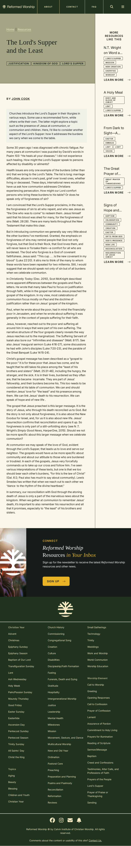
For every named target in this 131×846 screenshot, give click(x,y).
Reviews (52, 802)
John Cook (21, 98)
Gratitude (53, 685)
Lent (108, 106)
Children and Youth (19, 795)
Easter (109, 139)
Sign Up (56, 581)
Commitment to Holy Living (102, 730)
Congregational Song (59, 640)
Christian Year (16, 801)
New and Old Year (58, 750)
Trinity (90, 640)
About (48, 6)
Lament (91, 717)
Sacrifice (111, 71)
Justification (18, 63)
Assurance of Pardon (99, 723)
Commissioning (56, 633)
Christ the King (16, 757)
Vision (109, 151)
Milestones (54, 724)
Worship (110, 75)
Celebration (112, 220)
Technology (93, 633)
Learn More (114, 79)
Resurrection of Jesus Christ (113, 255)
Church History (56, 627)
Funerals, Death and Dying (62, 679)
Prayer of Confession (99, 710)
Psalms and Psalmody (60, 783)
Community (112, 224)
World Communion (97, 659)
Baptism (110, 216)
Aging (11, 775)
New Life (110, 245)
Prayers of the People (99, 779)
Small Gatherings (96, 627)
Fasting (52, 672)
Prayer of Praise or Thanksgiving (97, 794)
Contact (72, 6)
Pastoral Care (55, 763)
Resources (24, 29)
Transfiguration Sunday (21, 666)
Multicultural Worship (59, 744)
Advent (12, 633)
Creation (110, 228)
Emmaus (110, 143)
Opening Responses (98, 697)
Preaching (53, 770)
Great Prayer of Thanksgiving (113, 181)
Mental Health (55, 718)
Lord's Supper (73, 63)
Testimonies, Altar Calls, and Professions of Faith (103, 771)
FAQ (94, 6)
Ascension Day (16, 724)
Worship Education (97, 666)
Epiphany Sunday (18, 646)
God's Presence (114, 240)
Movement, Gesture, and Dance (65, 737)
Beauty (12, 782)
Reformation (54, 796)
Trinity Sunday (16, 744)
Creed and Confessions (100, 762)
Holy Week (14, 685)
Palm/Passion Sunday (20, 692)
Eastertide (13, 718)
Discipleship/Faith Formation (63, 666)
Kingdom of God (45, 63)
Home (10, 29)
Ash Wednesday (17, 679)
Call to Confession (97, 704)
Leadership (54, 711)
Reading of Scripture (98, 743)
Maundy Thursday (18, 698)
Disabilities (54, 659)
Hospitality (54, 692)
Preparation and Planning (62, 776)
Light (118, 147)
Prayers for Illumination (100, 736)
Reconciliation (114, 249)
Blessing (12, 788)
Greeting (92, 691)
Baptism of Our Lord (19, 659)
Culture (52, 653)
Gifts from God (114, 236)
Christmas (13, 640)
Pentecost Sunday (18, 731)
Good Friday (15, 705)
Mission (110, 62)
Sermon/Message (97, 749)
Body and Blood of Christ (111, 100)
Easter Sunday (16, 711)
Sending (92, 802)
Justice (52, 705)
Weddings (93, 646)
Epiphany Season (17, 653)
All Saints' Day (16, 750)
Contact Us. (95, 840)
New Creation (113, 67)
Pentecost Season (18, 737)
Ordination (53, 757)
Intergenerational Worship (62, 698)
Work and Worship (97, 653)
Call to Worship (95, 684)
